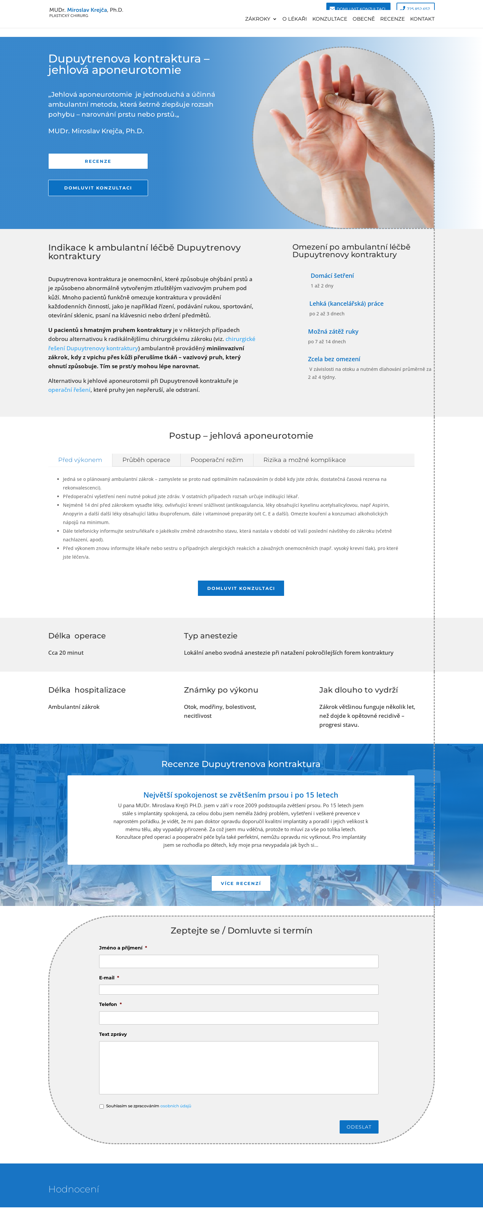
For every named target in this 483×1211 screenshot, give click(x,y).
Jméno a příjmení (123, 951)
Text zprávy (113, 1038)
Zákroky (257, 19)
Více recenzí (241, 886)
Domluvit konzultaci (361, 9)
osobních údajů (175, 1109)
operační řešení (69, 389)
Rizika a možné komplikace (304, 460)
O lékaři (294, 19)
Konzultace (329, 19)
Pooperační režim (217, 460)
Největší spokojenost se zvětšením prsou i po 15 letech (240, 797)
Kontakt (422, 19)
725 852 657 (418, 9)
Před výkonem (80, 460)
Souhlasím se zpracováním (148, 1109)
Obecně (364, 19)
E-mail (109, 981)
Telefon (110, 1008)
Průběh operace (146, 460)
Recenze (392, 19)
